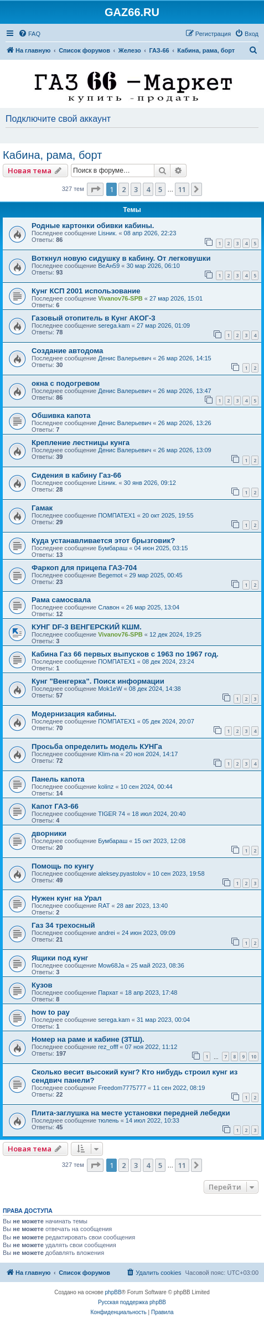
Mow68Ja (111, 965)
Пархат (108, 992)
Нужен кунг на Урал (67, 898)
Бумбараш (112, 548)
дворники (49, 833)
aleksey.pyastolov (122, 873)
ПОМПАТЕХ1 (117, 515)
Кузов (42, 985)
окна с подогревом (66, 383)
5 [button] (160, 189)
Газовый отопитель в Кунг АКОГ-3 (94, 318)
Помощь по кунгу (63, 866)
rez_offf (108, 1046)
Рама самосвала (61, 600)
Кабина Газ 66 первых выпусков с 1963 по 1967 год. (125, 654)
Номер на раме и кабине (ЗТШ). (88, 1039)
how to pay (51, 1012)
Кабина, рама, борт (52, 155)
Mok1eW (110, 688)
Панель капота (58, 779)
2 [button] (124, 189)
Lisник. (107, 233)
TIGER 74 (111, 813)
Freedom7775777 (122, 1087)
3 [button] (136, 189)
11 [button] (182, 189)
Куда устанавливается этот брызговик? (103, 540)
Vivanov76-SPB (120, 298)
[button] (95, 189)
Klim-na (108, 754)
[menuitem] (29, 33)
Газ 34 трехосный (63, 925)
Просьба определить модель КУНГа (97, 746)
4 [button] (148, 189)
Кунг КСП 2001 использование (86, 291)
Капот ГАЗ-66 (55, 806)
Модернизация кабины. (74, 714)
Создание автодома (67, 351)
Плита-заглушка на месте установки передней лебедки (131, 1113)
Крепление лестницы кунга (81, 442)
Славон (108, 607)
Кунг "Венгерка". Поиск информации (98, 681)
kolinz (105, 786)
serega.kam (114, 325)
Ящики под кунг (60, 958)
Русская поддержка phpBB (132, 1302)
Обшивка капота (61, 415)
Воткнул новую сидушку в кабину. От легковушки (121, 258)
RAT (104, 905)
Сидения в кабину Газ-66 (76, 475)
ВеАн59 (109, 265)
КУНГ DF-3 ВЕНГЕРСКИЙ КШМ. (87, 627)
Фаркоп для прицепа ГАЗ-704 (84, 568)
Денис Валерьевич (124, 358)
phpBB (113, 1292)
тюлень (108, 1120)
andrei (106, 932)
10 (253, 1056)
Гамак (42, 508)
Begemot (110, 575)
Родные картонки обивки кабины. (93, 225)
